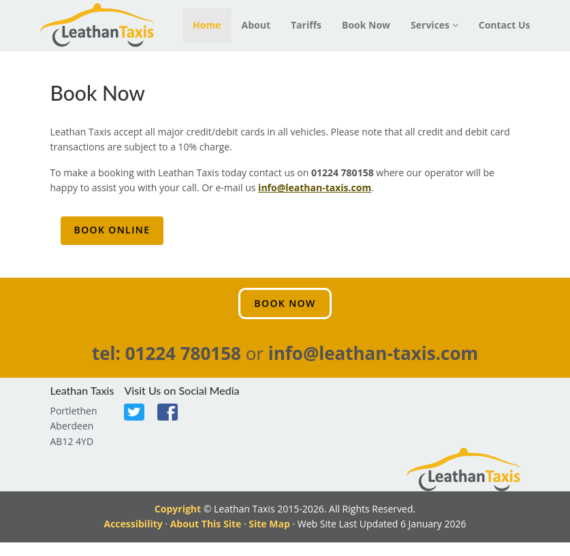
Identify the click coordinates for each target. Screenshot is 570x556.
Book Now (366, 24)
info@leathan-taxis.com (314, 187)
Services (434, 24)
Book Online (112, 229)
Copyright (178, 508)
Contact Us (505, 24)
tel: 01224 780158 (166, 353)
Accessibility (133, 523)
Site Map (269, 523)
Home (207, 24)
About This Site (206, 523)
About (256, 24)
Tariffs (306, 24)
